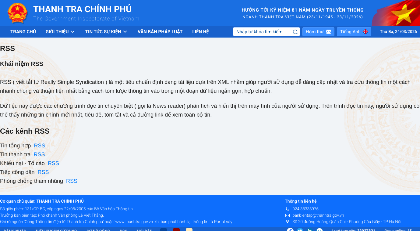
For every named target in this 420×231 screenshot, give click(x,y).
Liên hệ (200, 31)
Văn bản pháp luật (160, 31)
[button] (318, 31)
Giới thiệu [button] (61, 31)
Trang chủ (23, 31)
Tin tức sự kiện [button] (106, 31)
